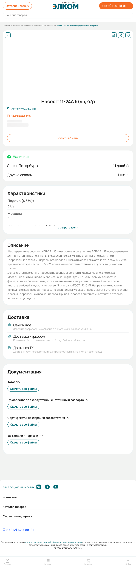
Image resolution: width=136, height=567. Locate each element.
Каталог (16, 25)
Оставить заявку (17, 6)
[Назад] (8, 35)
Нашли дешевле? (19, 115)
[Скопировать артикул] (22, 108)
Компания (10, 497)
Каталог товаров (14, 507)
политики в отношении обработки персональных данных (53, 542)
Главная (6, 25)
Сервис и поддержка (17, 516)
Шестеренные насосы (43, 25)
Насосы (27, 25)
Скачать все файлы (23, 389)
